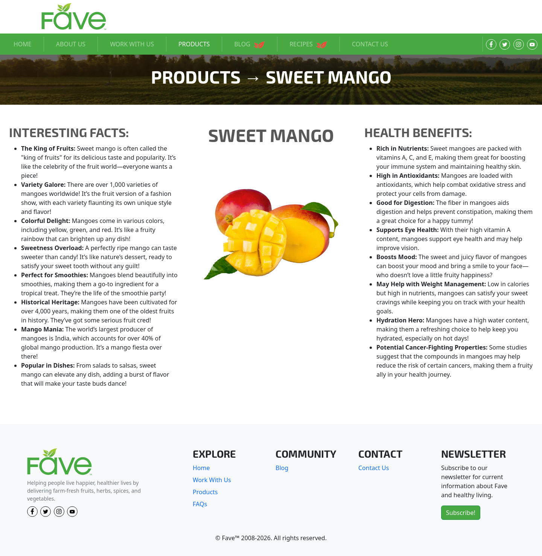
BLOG (249, 44)
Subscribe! (460, 513)
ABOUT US (70, 44)
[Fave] (59, 462)
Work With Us (212, 480)
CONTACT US (370, 44)
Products (205, 492)
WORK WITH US (132, 44)
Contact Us (373, 468)
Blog (282, 468)
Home (201, 468)
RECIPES (308, 44)
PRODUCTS (194, 44)
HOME (23, 44)
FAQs (200, 504)
